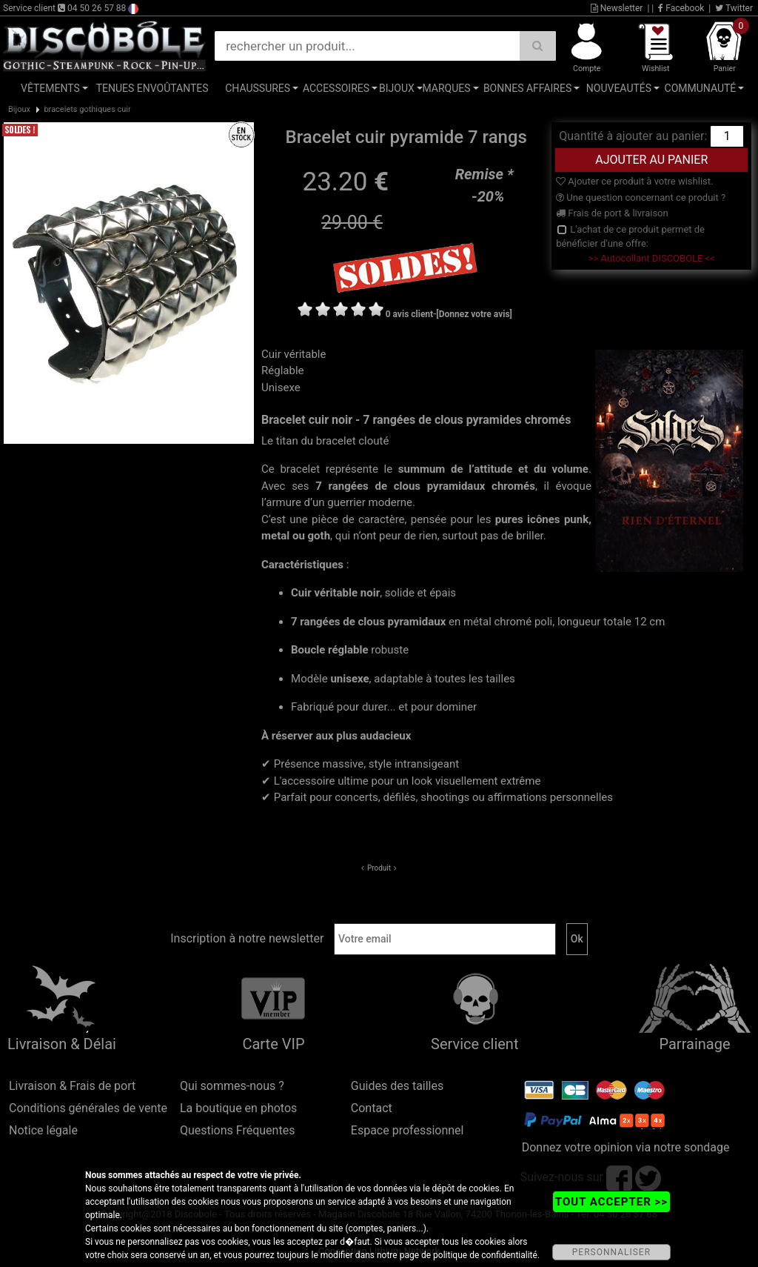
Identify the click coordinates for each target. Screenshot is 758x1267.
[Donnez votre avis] (474, 314)
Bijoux (397, 88)
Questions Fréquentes (237, 1130)
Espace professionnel (407, 1130)
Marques (446, 88)
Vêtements (50, 88)
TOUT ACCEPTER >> (611, 1201)
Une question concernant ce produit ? (640, 197)
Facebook (681, 8)
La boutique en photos (238, 1108)
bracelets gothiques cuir (87, 109)
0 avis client (409, 314)
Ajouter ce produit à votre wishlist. (634, 181)
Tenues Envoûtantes (152, 88)
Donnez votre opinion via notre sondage (626, 1147)
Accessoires (336, 88)
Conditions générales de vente (88, 1108)
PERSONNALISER (611, 1252)
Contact (371, 1108)
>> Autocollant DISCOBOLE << (651, 258)
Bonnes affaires (527, 88)
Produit (379, 868)
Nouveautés (618, 88)
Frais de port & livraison (612, 213)
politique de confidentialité (485, 1255)
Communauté (701, 88)
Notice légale (43, 1130)
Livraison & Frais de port (72, 1086)
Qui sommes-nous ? (232, 1086)
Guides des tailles (397, 1086)
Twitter (734, 8)
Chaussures (257, 88)
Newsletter (617, 8)
